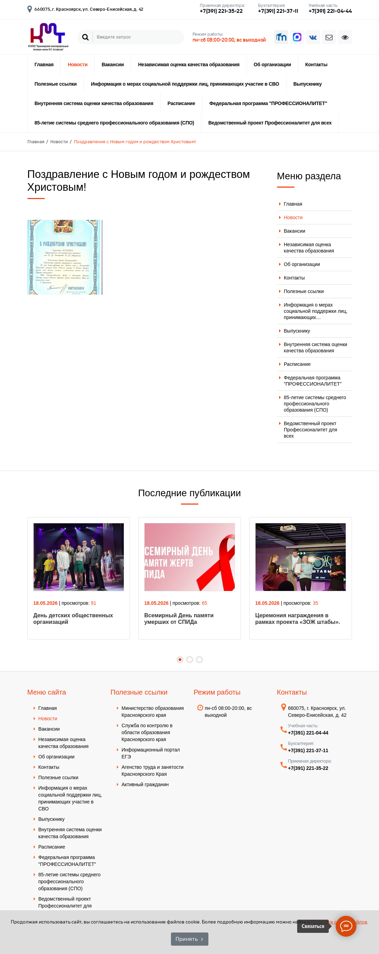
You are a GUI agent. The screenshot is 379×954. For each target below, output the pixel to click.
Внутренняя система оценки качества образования (94, 103)
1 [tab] (180, 659)
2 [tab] (189, 659)
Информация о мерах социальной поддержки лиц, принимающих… (315, 311)
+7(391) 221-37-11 (278, 11)
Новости (77, 64)
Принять (186, 939)
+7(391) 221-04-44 (330, 11)
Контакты (316, 64)
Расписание (181, 103)
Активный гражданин (145, 784)
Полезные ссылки (56, 84)
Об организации (272, 64)
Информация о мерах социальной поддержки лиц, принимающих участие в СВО (185, 84)
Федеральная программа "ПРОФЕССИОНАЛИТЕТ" (268, 103)
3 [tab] (199, 659)
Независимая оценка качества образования (188, 64)
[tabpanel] (78, 578)
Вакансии (113, 64)
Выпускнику (307, 84)
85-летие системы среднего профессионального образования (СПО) (114, 123)
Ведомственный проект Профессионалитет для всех (270, 123)
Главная (44, 64)
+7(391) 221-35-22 (221, 11)
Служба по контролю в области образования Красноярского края (147, 732)
